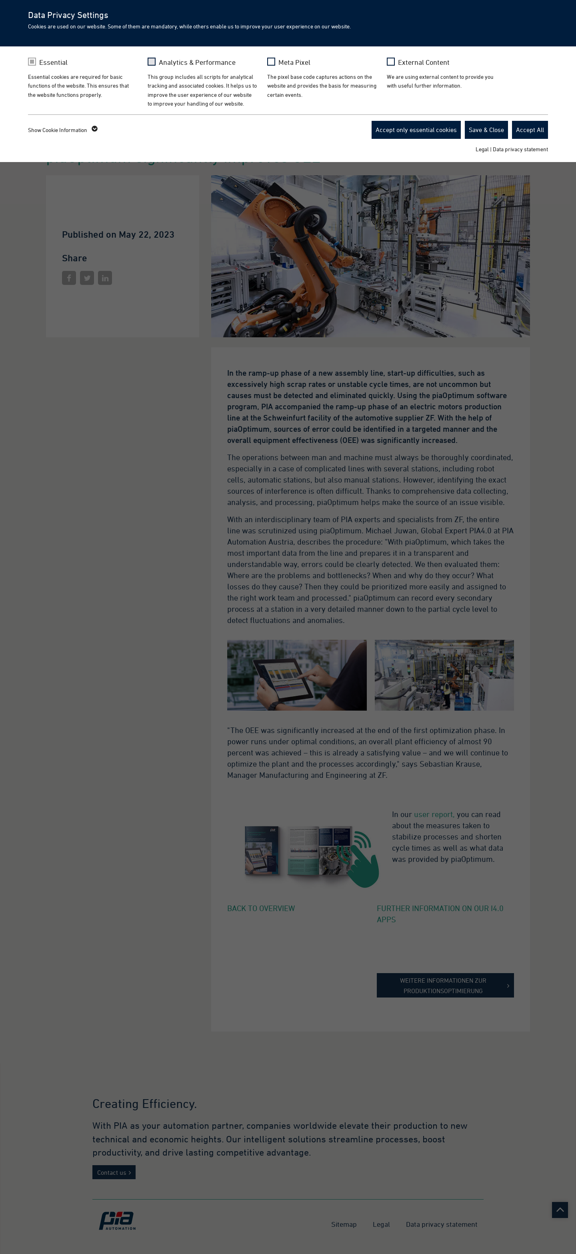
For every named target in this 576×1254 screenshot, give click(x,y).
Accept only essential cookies (416, 129)
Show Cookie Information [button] (62, 130)
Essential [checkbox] (53, 62)
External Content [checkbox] (424, 62)
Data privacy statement (520, 149)
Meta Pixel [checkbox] (294, 62)
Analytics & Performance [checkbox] (197, 62)
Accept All (530, 129)
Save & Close (486, 129)
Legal (482, 149)
